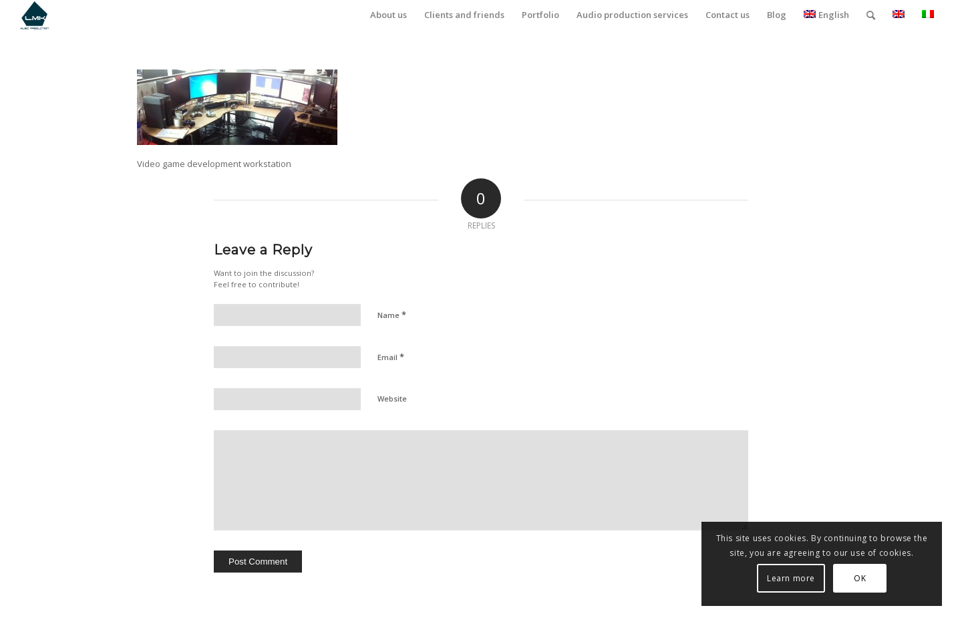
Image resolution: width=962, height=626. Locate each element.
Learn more (791, 578)
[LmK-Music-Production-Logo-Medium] (34, 15)
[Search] (871, 15)
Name (391, 315)
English (826, 15)
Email (390, 357)
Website (392, 399)
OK (860, 578)
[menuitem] (388, 15)
